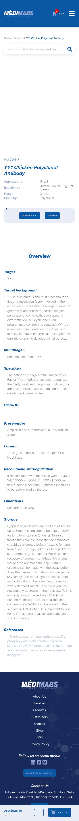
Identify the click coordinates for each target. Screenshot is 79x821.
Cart (58, 14)
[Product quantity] (39, 812)
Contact (39, 724)
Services (39, 703)
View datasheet (29, 215)
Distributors (39, 717)
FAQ (39, 737)
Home (7, 38)
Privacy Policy (39, 744)
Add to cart (62, 812)
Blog (39, 730)
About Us (39, 696)
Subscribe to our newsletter (39, 773)
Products (19, 38)
